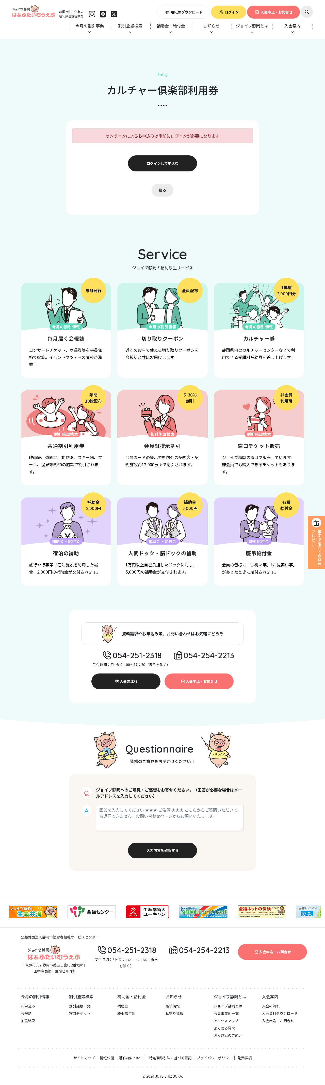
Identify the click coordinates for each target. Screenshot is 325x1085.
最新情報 (173, 1005)
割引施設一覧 (79, 1005)
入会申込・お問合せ (273, 11)
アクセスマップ (226, 1020)
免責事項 (244, 1057)
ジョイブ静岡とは (228, 1005)
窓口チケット (79, 1013)
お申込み (28, 1005)
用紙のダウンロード (184, 11)
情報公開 (107, 1057)
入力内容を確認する (162, 850)
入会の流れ (126, 681)
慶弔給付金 (126, 1013)
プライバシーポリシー (214, 1057)
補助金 (122, 1005)
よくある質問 (224, 1028)
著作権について (131, 1057)
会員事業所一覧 (226, 1013)
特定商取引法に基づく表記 (170, 1057)
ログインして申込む (162, 163)
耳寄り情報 (174, 1013)
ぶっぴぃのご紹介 (228, 1035)
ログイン (228, 11)
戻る (162, 190)
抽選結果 (28, 1020)
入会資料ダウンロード (280, 1013)
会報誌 (26, 1013)
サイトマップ (84, 1057)
